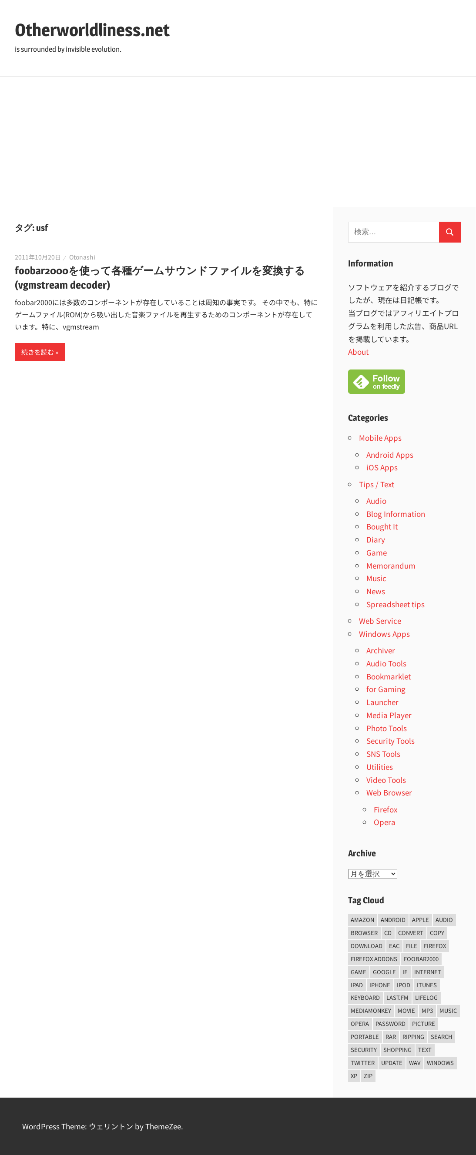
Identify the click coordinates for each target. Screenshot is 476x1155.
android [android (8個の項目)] (393, 919)
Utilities (379, 766)
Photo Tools (386, 727)
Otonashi (82, 257)
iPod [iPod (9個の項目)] (403, 985)
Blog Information (395, 513)
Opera (385, 821)
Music (376, 578)
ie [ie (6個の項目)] (405, 972)
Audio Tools (386, 663)
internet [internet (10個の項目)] (427, 972)
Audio (376, 500)
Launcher (382, 701)
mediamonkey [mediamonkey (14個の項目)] (371, 1010)
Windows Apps (384, 633)
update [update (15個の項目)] (391, 1062)
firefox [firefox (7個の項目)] (435, 946)
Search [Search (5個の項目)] (441, 1036)
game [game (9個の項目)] (358, 972)
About (358, 351)
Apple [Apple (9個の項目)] (420, 919)
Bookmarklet (388, 676)
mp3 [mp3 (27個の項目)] (427, 1010)
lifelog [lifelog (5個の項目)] (426, 997)
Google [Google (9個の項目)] (384, 972)
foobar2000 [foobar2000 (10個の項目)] (421, 959)
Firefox (385, 809)
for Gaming (386, 688)
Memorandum (391, 565)
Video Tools (386, 779)
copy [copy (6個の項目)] (437, 933)
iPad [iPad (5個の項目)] (357, 985)
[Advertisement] (238, 142)
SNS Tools (383, 753)
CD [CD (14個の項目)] (388, 933)
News (375, 591)
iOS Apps (382, 467)
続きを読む (37, 351)
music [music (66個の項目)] (448, 1010)
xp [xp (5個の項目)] (354, 1076)
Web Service (380, 620)
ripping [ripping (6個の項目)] (413, 1036)
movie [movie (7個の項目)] (406, 1010)
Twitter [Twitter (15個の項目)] (363, 1062)
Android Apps (389, 454)
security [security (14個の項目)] (364, 1049)
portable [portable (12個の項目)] (365, 1036)
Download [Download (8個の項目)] (366, 946)
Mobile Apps (380, 437)
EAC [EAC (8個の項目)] (394, 946)
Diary (375, 539)
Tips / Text (376, 484)
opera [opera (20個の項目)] (360, 1023)
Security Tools (390, 740)
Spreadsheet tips (395, 604)
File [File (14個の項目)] (411, 946)
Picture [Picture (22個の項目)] (423, 1023)
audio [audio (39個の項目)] (444, 919)
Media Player (389, 714)
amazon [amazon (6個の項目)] (362, 919)
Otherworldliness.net (92, 29)
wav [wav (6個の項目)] (414, 1062)
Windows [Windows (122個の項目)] (440, 1062)
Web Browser (389, 792)
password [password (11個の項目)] (390, 1023)
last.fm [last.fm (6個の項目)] (397, 997)
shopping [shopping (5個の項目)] (397, 1049)
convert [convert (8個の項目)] (410, 933)
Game (376, 552)
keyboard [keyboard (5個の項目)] (365, 997)
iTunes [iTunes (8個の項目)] (427, 985)
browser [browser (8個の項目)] (364, 933)
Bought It (382, 526)
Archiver (380, 650)
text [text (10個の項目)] (425, 1049)
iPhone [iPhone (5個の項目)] (379, 985)
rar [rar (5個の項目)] (390, 1036)
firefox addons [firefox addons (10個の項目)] (374, 959)
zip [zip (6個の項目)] (368, 1076)
